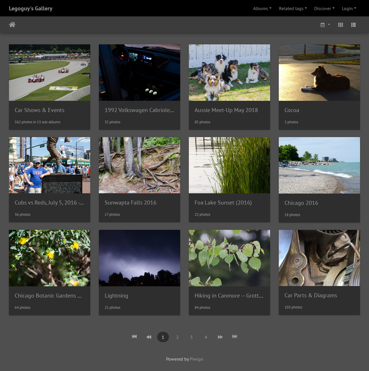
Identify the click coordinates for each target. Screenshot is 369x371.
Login (347, 8)
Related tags (291, 8)
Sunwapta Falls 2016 (131, 202)
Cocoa (292, 110)
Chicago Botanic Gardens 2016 (52, 295)
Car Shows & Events (39, 110)
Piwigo (196, 359)
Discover (322, 8)
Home (12, 24)
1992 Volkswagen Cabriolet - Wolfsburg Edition (162, 110)
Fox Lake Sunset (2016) (223, 202)
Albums (260, 8)
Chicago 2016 (301, 203)
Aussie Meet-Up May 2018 (226, 110)
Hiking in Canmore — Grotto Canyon (238, 295)
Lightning (116, 295)
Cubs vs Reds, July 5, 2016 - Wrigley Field (63, 202)
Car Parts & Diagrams (311, 295)
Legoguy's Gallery (30, 8)
